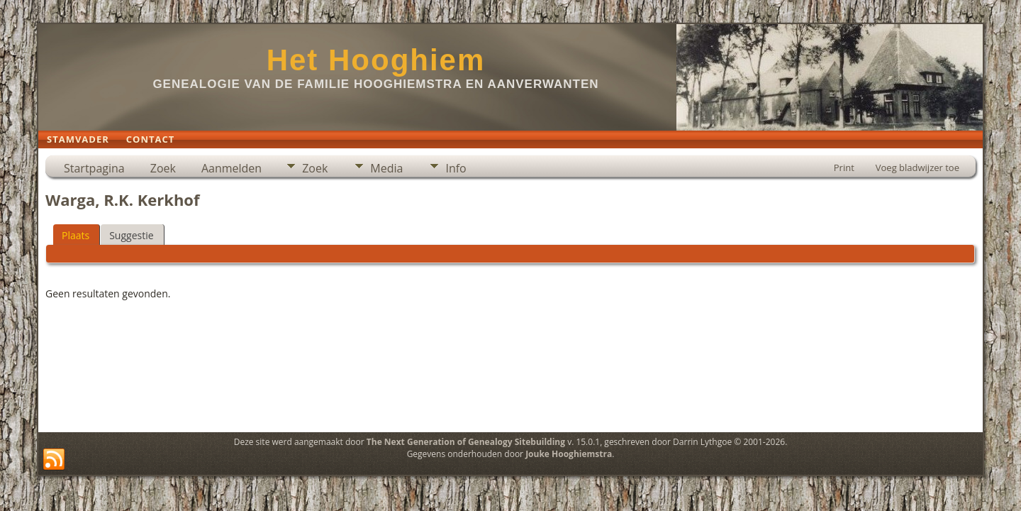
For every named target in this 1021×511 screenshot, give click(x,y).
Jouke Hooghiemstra (568, 454)
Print (844, 167)
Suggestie (131, 235)
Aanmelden (231, 168)
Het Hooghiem (376, 60)
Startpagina (94, 168)
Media (386, 168)
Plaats (75, 235)
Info (455, 168)
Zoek (163, 168)
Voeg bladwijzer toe (917, 167)
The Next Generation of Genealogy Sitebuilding (466, 442)
